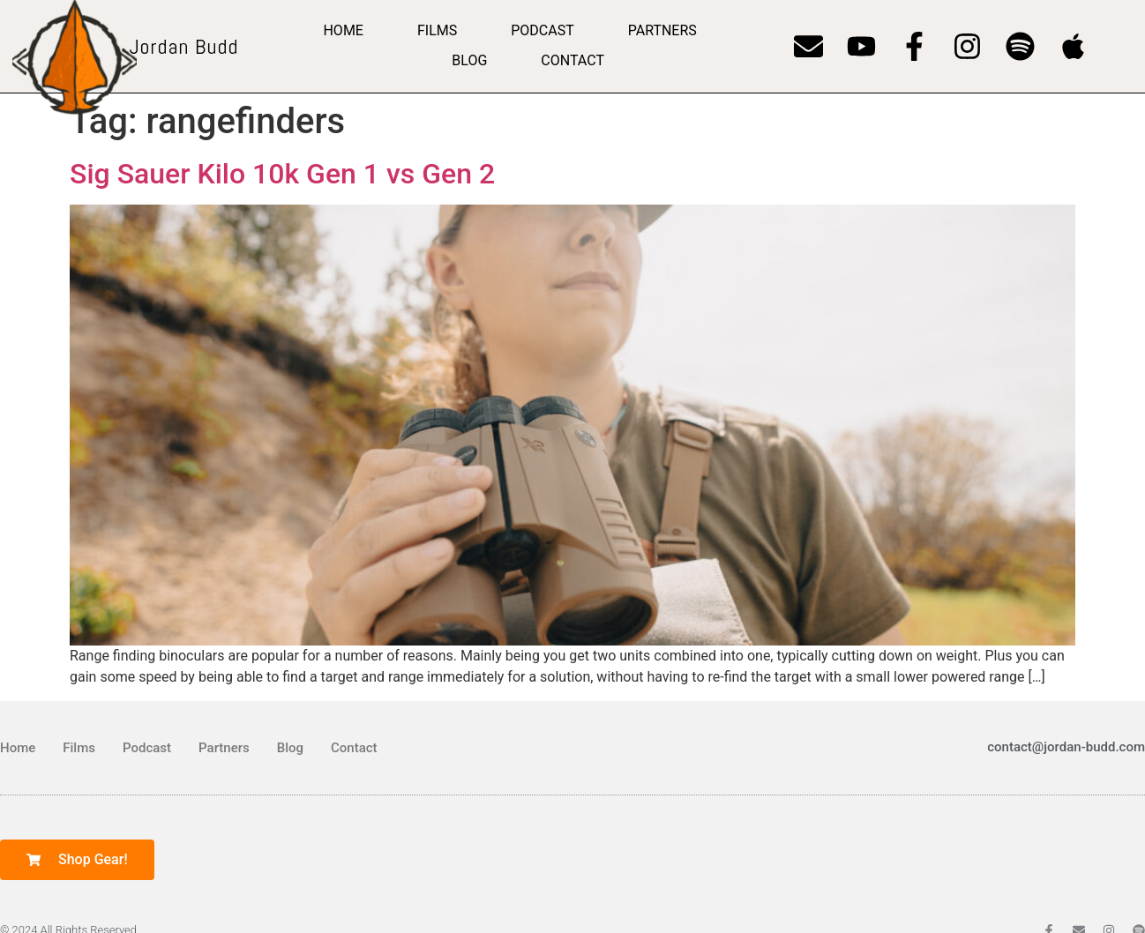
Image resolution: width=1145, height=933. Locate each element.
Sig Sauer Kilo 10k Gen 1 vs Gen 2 (282, 173)
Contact (572, 60)
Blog (469, 60)
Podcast (542, 30)
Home (343, 30)
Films (437, 30)
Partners (662, 30)
